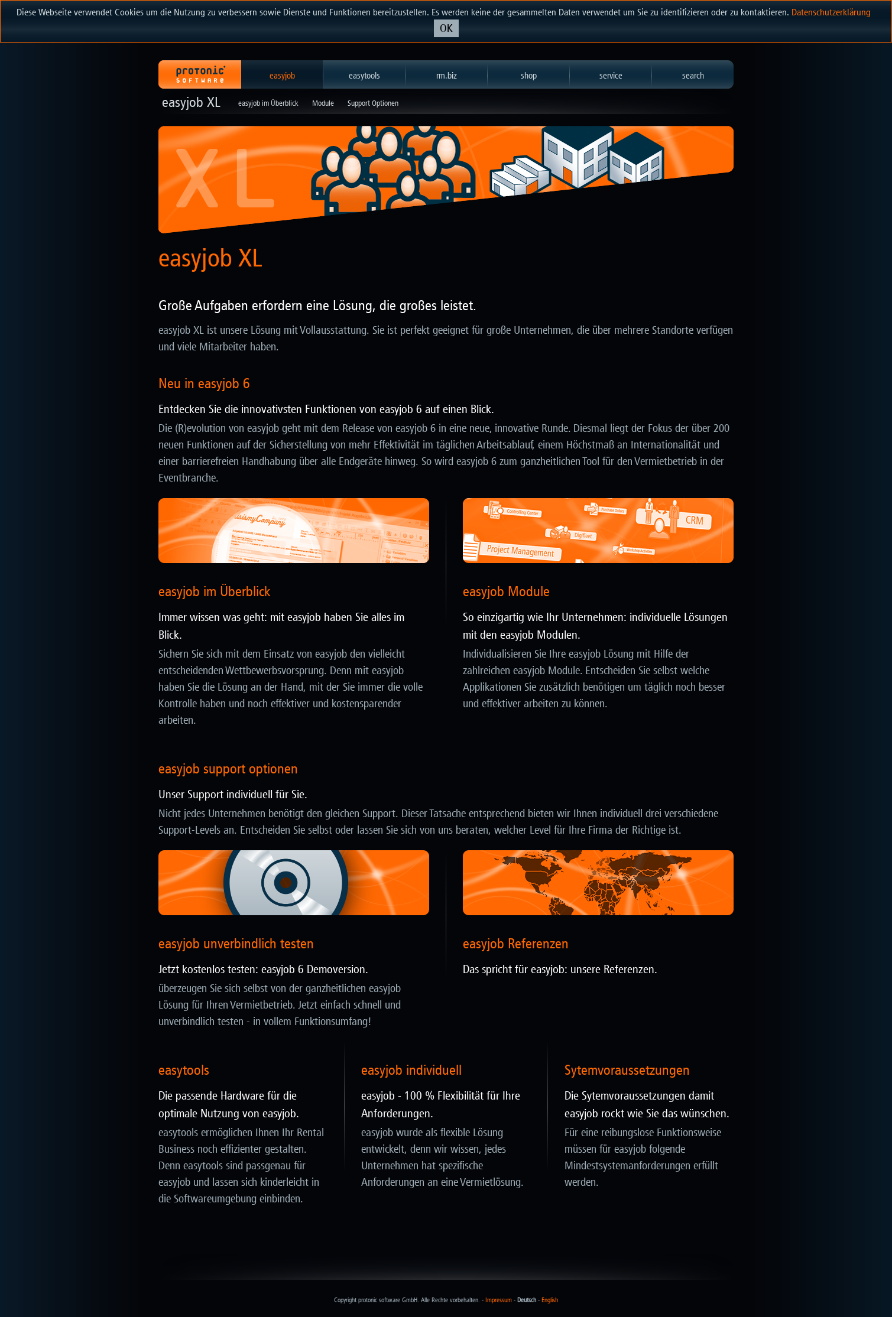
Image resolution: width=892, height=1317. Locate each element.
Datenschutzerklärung (831, 12)
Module (323, 103)
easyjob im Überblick (268, 103)
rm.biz (446, 75)
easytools (364, 75)
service (610, 75)
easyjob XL (191, 102)
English (549, 1300)
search (693, 75)
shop (529, 75)
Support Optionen (373, 103)
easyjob (282, 75)
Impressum (498, 1300)
